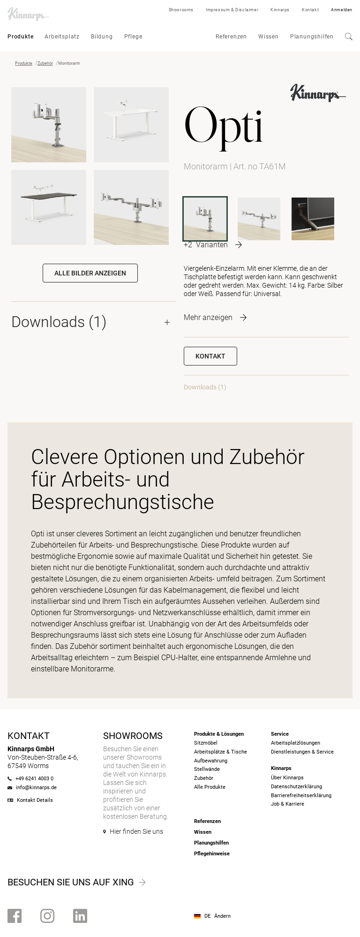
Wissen (268, 36)
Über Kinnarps (287, 778)
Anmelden (341, 10)
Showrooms (181, 10)
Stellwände (207, 769)
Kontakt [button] (210, 356)
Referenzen (231, 36)
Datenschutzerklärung (296, 787)
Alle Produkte (209, 787)
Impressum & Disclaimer (232, 10)
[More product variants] (213, 244)
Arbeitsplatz (62, 36)
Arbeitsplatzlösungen (295, 743)
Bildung (102, 36)
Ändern (222, 916)
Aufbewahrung (210, 761)
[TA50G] (313, 219)
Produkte (20, 36)
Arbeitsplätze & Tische (220, 752)
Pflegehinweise (212, 854)
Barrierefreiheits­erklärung (301, 795)
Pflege (133, 36)
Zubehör (45, 63)
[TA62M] (259, 219)
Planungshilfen (312, 36)
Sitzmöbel (206, 743)
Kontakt (310, 10)
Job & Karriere (287, 804)
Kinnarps (280, 10)
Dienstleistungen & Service (302, 752)
